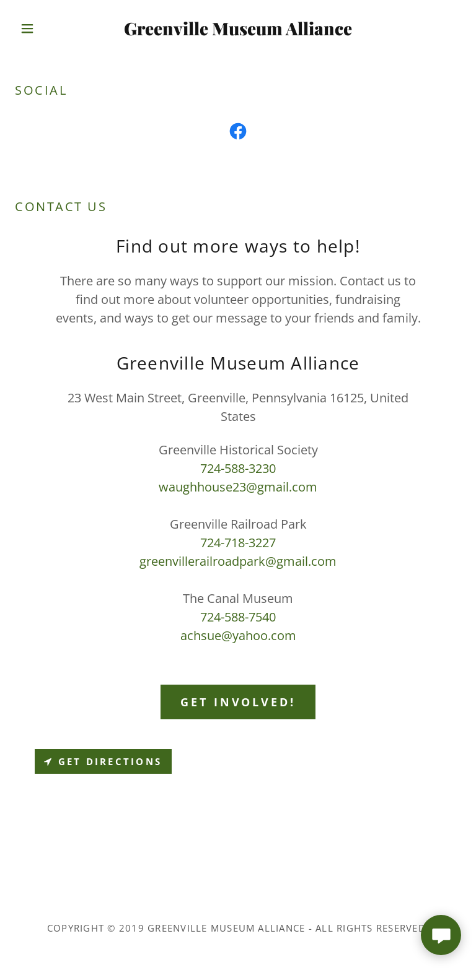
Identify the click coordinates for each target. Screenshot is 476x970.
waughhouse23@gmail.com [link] (238, 487)
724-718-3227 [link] (238, 542)
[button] (48, 28)
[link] (238, 30)
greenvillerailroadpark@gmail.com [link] (238, 561)
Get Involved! (237, 702)
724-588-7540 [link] (238, 616)
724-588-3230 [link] (238, 468)
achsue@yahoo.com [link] (238, 635)
